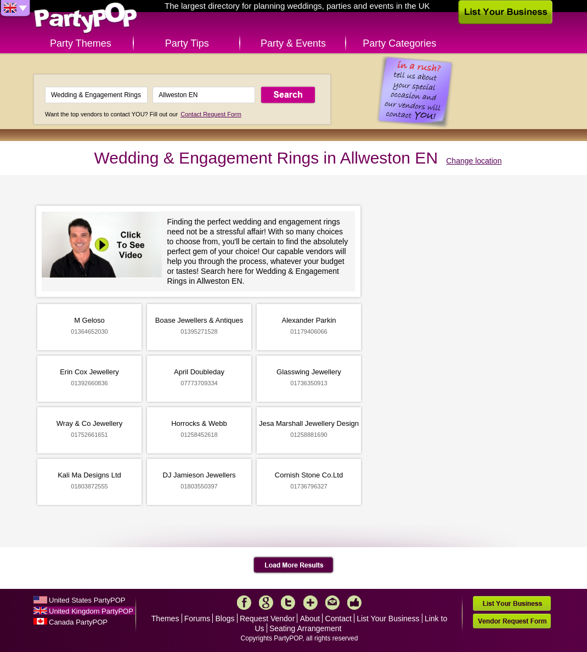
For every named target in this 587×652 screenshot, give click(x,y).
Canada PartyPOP (78, 622)
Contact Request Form (210, 114)
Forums (197, 618)
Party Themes (80, 43)
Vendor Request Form (511, 621)
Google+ (266, 602)
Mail (332, 602)
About (310, 618)
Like (354, 602)
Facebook (244, 602)
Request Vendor (267, 618)
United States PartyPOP (87, 600)
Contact (338, 618)
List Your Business (388, 618)
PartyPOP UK (85, 18)
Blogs (225, 618)
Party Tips (187, 43)
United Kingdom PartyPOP (91, 611)
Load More (294, 565)
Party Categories (399, 43)
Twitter (288, 602)
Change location (473, 160)
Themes (165, 618)
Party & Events (293, 43)
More (310, 602)
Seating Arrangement (305, 628)
